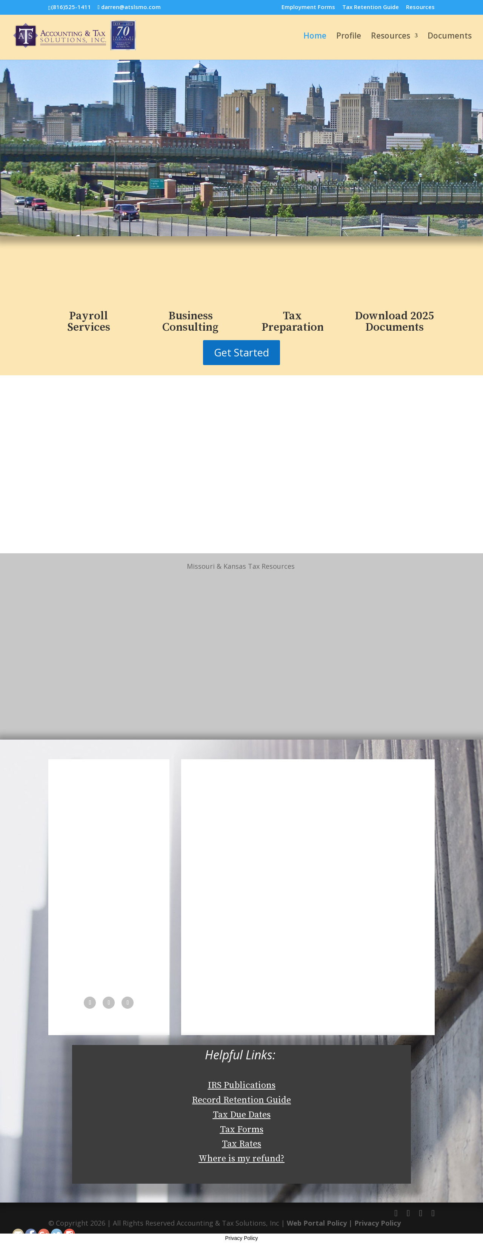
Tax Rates (241, 1144)
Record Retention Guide (241, 1100)
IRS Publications (241, 1085)
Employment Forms (308, 7)
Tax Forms (241, 1129)
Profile (348, 37)
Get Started (241, 352)
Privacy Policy (377, 1223)
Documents (450, 37)
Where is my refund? (241, 1158)
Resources (420, 7)
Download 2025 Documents (394, 321)
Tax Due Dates (242, 1115)
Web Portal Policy (317, 1223)
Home (314, 37)
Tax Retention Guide (370, 7)
